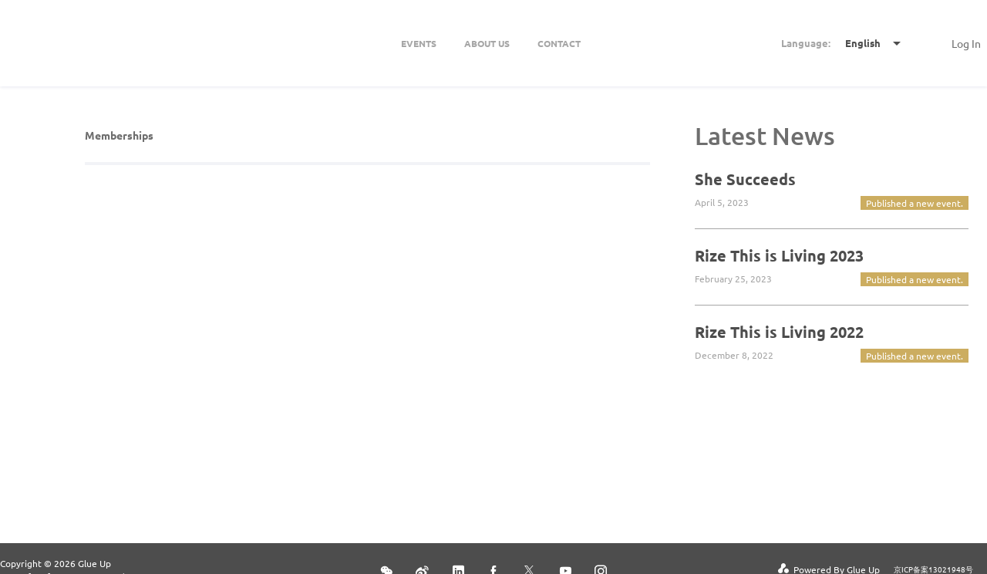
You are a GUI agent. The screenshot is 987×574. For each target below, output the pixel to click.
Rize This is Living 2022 (779, 331)
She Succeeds (745, 179)
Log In (966, 43)
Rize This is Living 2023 (779, 255)
